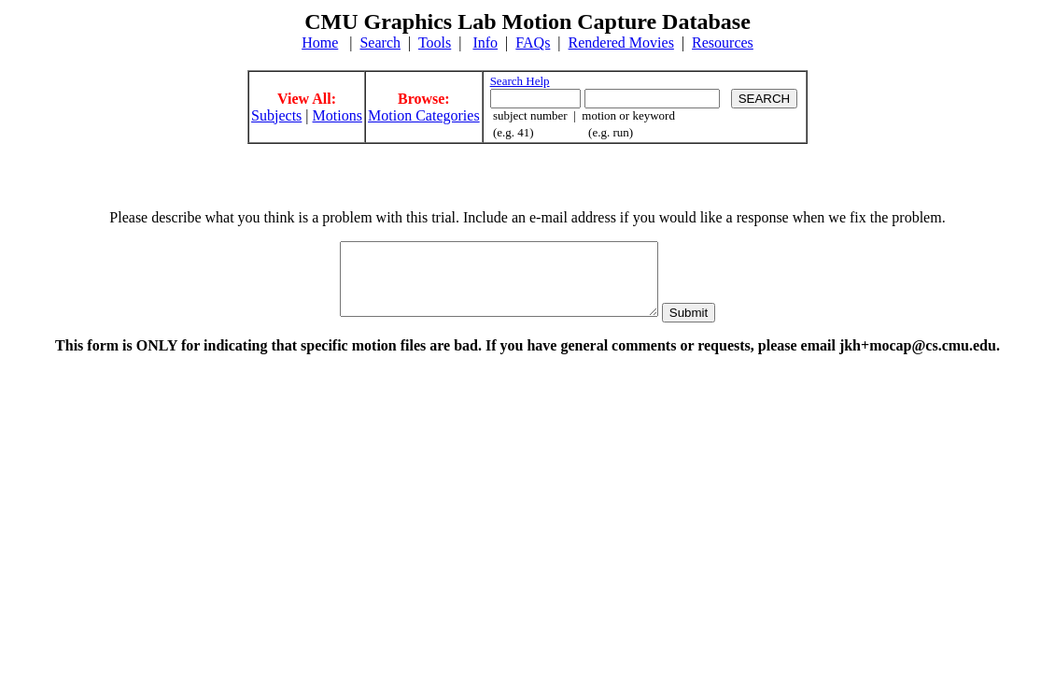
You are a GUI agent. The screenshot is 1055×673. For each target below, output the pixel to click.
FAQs (532, 42)
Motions (337, 115)
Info (485, 42)
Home (320, 42)
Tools (434, 42)
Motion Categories (424, 115)
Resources (722, 42)
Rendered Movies (621, 42)
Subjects (276, 115)
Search (380, 42)
